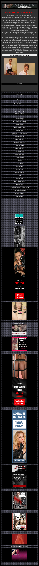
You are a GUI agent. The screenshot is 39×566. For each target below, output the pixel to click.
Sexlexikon (19, 184)
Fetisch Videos (19, 113)
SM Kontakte (19, 163)
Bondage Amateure (19, 142)
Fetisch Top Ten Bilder (19, 127)
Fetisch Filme (19, 169)
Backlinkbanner (19, 193)
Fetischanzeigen (19, 118)
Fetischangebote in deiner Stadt (19, 187)
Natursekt (19, 160)
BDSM (19, 175)
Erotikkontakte (19, 157)
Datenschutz (19, 196)
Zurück (19, 84)
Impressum (19, 94)
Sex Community (19, 151)
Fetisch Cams (19, 178)
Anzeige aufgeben (19, 107)
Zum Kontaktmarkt (19, 104)
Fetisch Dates (20, 130)
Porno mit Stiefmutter (19, 190)
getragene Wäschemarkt (19, 133)
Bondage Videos (19, 139)
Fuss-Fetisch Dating (19, 181)
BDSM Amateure (19, 145)
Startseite (19, 99)
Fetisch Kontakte (19, 136)
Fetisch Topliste (19, 124)
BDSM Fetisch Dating (19, 121)
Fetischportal (19, 166)
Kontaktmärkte (19, 154)
